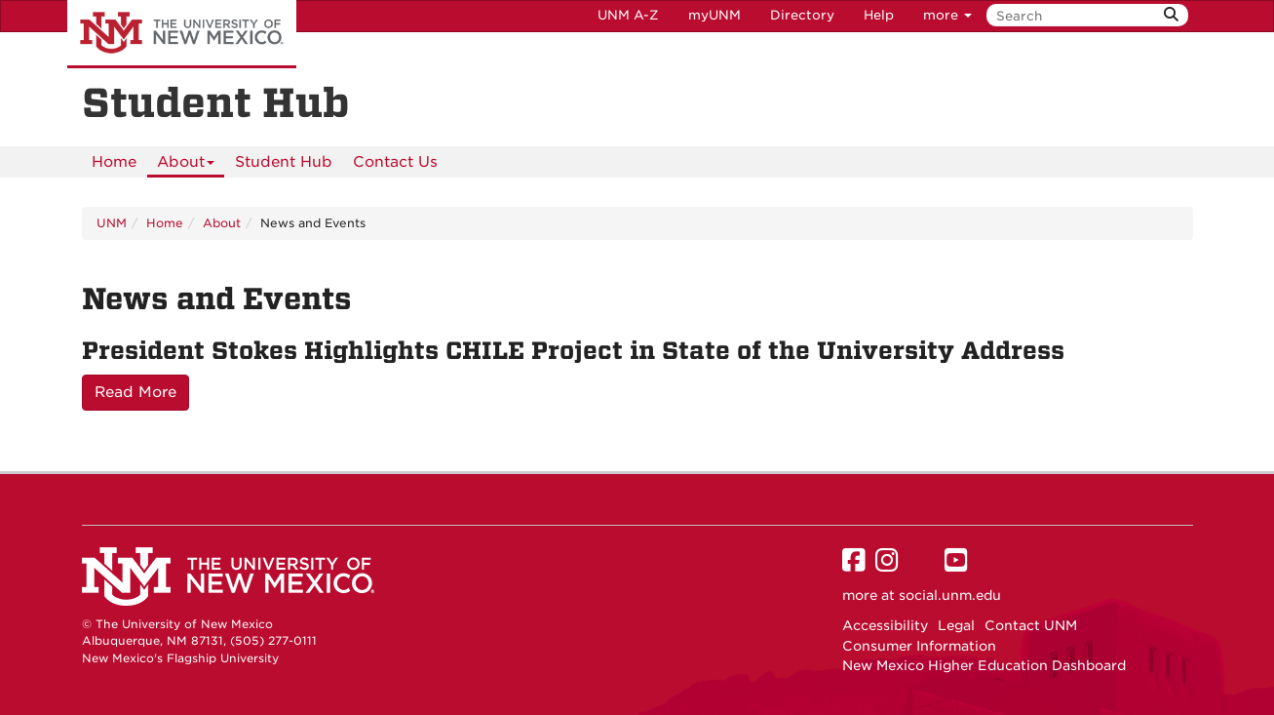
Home (114, 162)
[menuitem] (114, 162)
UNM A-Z (628, 15)
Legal (956, 625)
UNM (112, 223)
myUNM (714, 15)
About (185, 165)
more (947, 15)
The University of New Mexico (181, 34)
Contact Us (395, 162)
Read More (135, 392)
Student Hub (283, 162)
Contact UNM (1030, 625)
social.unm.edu (950, 595)
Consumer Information (919, 646)
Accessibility (885, 625)
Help (879, 15)
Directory (802, 15)
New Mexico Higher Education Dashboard (984, 665)
